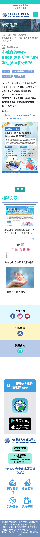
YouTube (27, 316)
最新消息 (22, 35)
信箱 (20, 350)
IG (20, 316)
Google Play (20, 420)
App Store (20, 427)
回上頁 (20, 189)
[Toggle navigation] (35, 14)
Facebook (12, 316)
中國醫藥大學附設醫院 (20, 440)
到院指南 (20, 333)
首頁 (4, 35)
